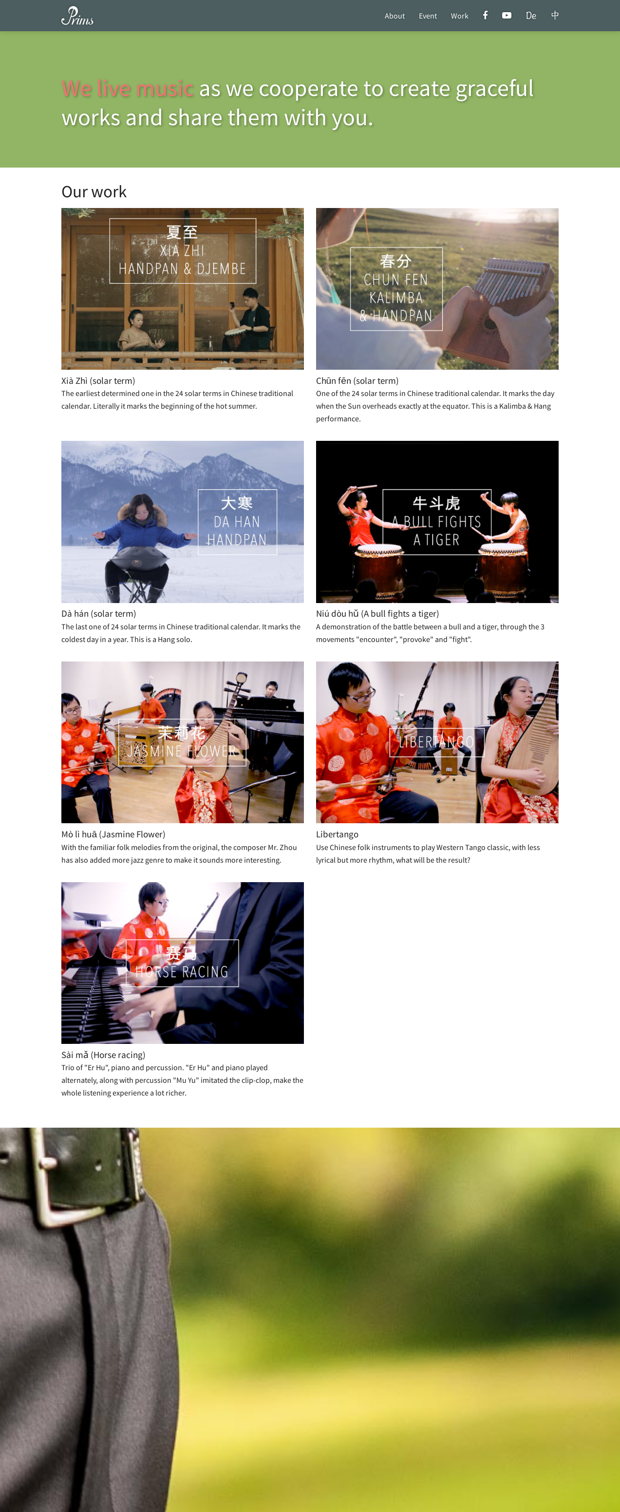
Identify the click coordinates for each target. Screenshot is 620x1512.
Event (428, 15)
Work (460, 15)
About (395, 15)
